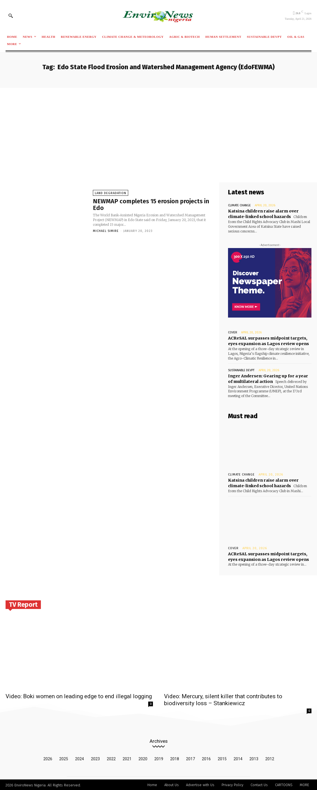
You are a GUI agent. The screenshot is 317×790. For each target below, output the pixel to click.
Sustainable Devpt (241, 369)
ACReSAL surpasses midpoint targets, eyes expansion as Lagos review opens (268, 341)
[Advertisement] (158, 130)
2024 (79, 758)
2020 (142, 758)
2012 (269, 758)
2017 (190, 758)
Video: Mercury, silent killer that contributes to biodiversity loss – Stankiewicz (223, 699)
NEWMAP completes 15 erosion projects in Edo (151, 204)
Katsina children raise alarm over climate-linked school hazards (262, 482)
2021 (127, 758)
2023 (95, 758)
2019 (158, 758)
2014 (238, 758)
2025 (63, 758)
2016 (206, 758)
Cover (232, 332)
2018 (174, 758)
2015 (222, 758)
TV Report (23, 604)
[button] (11, 16)
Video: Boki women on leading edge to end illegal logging (79, 695)
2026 (47, 758)
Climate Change (239, 205)
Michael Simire (106, 231)
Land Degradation (110, 193)
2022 (111, 758)
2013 (253, 758)
